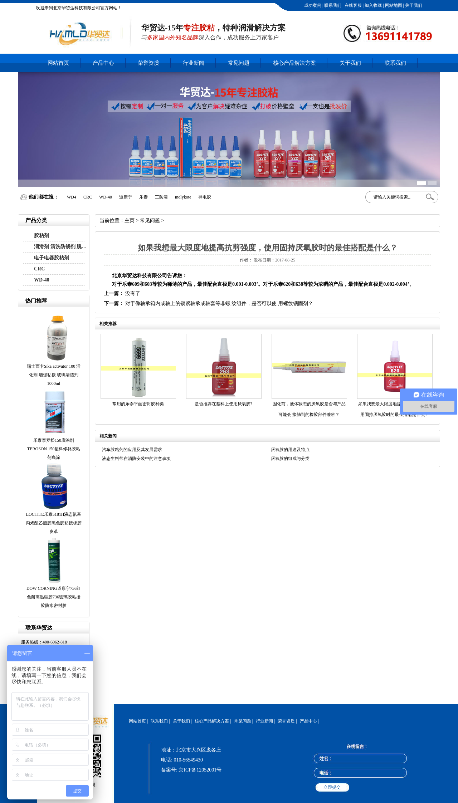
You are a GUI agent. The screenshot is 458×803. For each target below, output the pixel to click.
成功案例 (312, 5)
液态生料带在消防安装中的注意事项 (136, 458)
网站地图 (393, 5)
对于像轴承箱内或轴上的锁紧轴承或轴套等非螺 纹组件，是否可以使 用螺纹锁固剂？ (219, 303)
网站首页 (58, 63)
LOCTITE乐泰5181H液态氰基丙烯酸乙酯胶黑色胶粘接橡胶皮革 (54, 523)
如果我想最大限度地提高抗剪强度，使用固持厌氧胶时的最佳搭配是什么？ (394, 409)
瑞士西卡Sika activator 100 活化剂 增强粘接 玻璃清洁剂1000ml (54, 375)
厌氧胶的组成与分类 (290, 458)
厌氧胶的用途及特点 (290, 449)
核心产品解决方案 (294, 63)
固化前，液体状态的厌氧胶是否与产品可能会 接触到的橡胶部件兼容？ (309, 409)
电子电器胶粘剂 (51, 257)
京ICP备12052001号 (200, 770)
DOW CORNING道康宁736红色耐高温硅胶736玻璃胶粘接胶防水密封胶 (53, 597)
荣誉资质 (148, 63)
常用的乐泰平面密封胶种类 (138, 403)
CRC (39, 268)
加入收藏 (373, 5)
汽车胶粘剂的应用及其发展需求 (132, 449)
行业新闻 (193, 63)
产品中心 (103, 63)
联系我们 (332, 5)
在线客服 (353, 5)
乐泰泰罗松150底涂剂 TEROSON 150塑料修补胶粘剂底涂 (53, 449)
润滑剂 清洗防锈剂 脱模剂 (62, 246)
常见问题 (238, 63)
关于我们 (413, 5)
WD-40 (41, 280)
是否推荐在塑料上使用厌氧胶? (223, 403)
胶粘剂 (41, 235)
